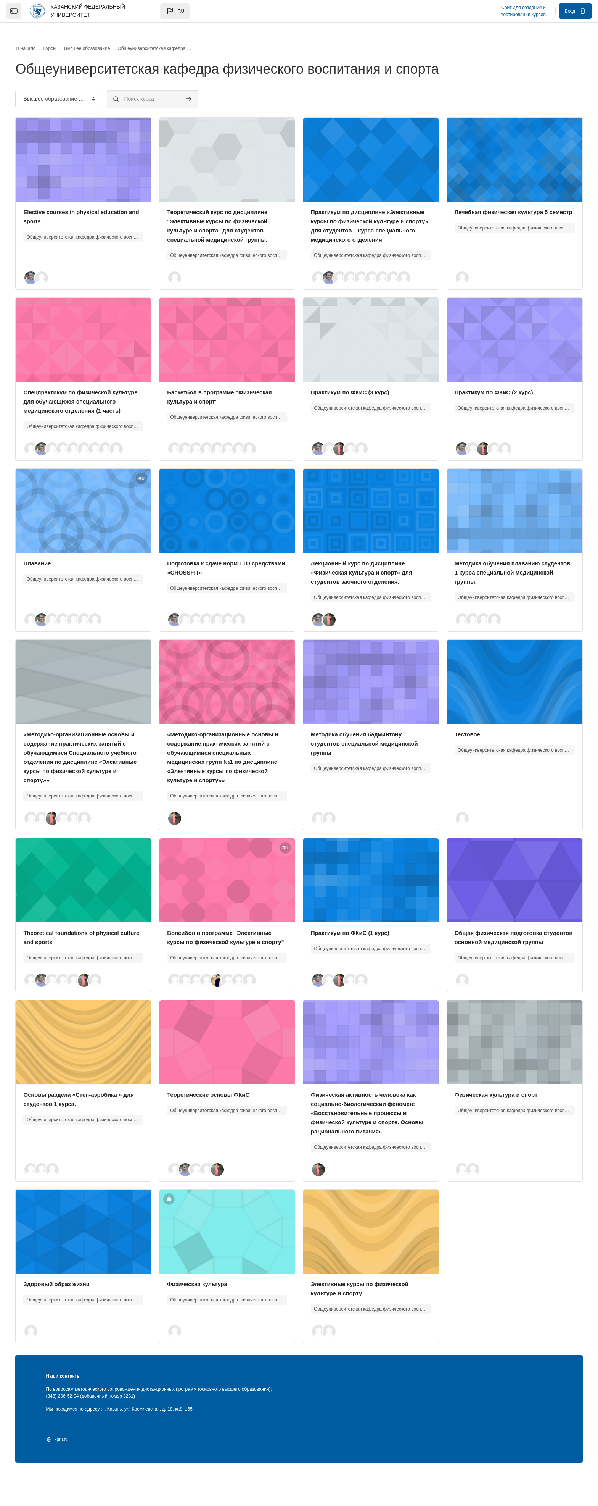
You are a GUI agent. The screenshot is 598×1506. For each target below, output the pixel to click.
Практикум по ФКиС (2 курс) (489, 387)
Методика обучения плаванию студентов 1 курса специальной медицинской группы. (495, 576)
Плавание (53, 567)
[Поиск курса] (168, 85)
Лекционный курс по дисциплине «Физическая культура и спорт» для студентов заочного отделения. (365, 576)
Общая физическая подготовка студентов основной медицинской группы (499, 955)
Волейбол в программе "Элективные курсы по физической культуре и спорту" (231, 955)
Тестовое (460, 738)
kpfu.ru (76, 1471)
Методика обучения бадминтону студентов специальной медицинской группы (360, 747)
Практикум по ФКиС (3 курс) (353, 387)
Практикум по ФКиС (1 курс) (353, 946)
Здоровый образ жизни (74, 1315)
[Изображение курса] (95, 145)
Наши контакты (78, 1408)
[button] (175, 11)
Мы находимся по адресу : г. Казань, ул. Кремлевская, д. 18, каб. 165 (134, 1440)
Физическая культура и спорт (491, 1117)
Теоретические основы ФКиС (219, 1117)
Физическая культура (207, 1315)
